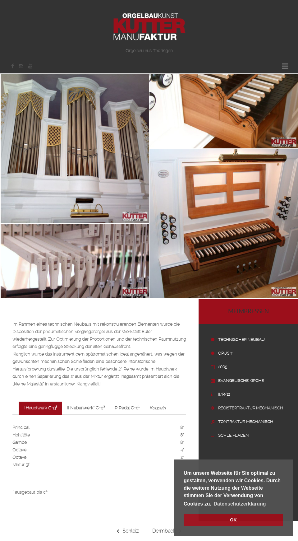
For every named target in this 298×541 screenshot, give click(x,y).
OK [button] (233, 519)
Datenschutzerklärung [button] (240, 503)
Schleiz (128, 531)
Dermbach (167, 531)
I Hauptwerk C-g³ (40, 408)
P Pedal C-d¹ (127, 408)
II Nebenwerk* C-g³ (86, 408)
